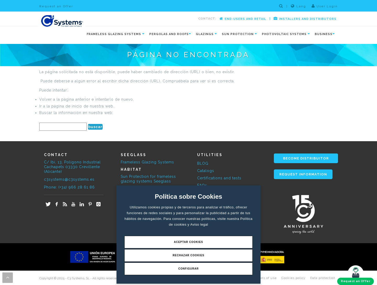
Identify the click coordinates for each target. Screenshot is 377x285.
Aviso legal (199, 224)
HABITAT (131, 169)
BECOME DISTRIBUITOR (306, 158)
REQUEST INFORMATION (303, 174)
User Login (325, 6)
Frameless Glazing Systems (147, 162)
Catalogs (205, 171)
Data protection (322, 278)
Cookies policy (293, 278)
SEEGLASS (133, 155)
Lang (298, 6)
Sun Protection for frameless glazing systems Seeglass (148, 178)
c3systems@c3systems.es (69, 179)
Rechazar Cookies (188, 255)
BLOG (202, 163)
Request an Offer (56, 6)
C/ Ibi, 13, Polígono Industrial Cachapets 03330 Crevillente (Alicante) (72, 167)
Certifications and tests (219, 178)
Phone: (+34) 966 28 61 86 (69, 187)
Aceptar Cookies (188, 242)
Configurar (188, 268)
